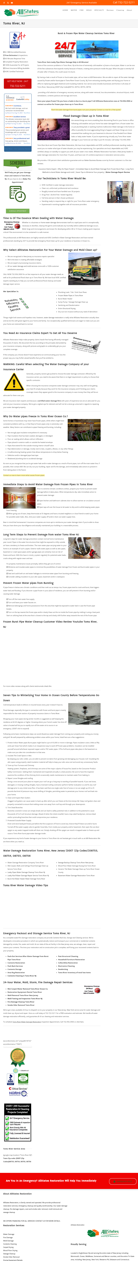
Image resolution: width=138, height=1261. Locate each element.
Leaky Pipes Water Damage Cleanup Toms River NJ (26, 872)
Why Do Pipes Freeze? (66, 169)
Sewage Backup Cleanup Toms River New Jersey (75, 862)
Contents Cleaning (10, 1244)
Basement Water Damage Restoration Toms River (76, 875)
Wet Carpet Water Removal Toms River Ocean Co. (28, 989)
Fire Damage (8, 1237)
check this (47, 686)
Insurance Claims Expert (47, 169)
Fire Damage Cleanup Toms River (21, 1002)
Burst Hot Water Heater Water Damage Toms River (26, 879)
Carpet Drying (8, 1247)
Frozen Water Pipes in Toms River (70, 295)
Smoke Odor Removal (11, 1257)
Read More (27, 113)
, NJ (86, 80)
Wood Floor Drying (10, 1250)
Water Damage (8, 1234)
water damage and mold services (25, 266)
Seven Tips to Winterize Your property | (91, 172)
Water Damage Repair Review (118, 172)
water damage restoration (53, 317)
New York (70, 1010)
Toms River (55, 713)
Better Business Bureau (93, 160)
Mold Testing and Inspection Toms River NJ (25, 998)
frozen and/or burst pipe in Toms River (59, 80)
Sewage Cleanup (9, 1254)
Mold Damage (8, 1241)
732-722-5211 (17, 84)
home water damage (48, 222)
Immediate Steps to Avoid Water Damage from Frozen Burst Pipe (100, 169)
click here (79, 1022)
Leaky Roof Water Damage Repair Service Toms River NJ (28, 875)
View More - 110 (18, 148)
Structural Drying (69, 308)
